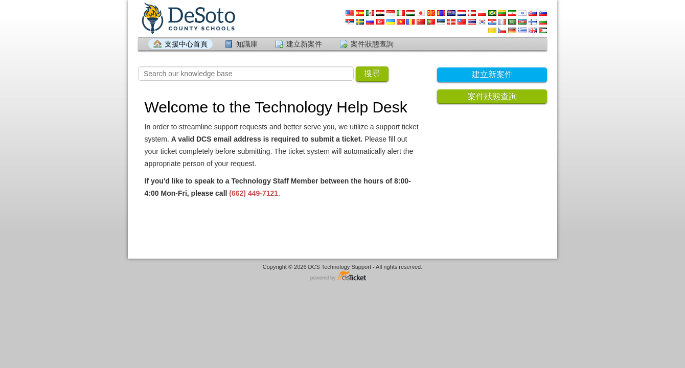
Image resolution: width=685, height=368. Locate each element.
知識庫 (247, 44)
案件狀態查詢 (372, 44)
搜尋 (372, 73)
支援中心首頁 (186, 44)
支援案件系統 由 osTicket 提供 (342, 276)
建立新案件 (304, 44)
